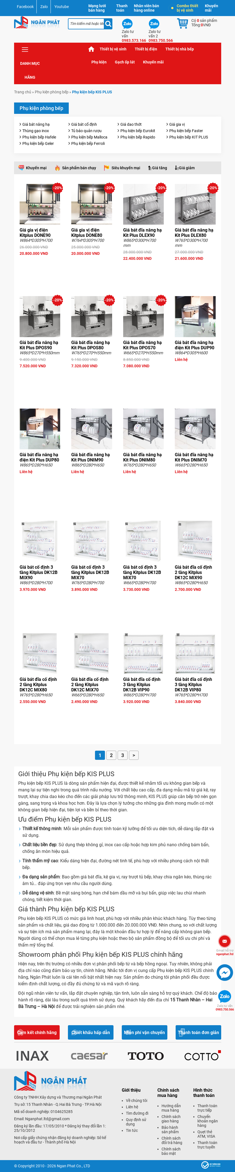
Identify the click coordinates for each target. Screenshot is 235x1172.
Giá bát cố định (84, 124)
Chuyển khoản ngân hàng (207, 1121)
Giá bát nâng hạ (36, 124)
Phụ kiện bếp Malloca (89, 137)
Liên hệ (132, 1107)
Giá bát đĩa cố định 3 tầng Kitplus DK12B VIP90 (141, 685)
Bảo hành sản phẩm (170, 1129)
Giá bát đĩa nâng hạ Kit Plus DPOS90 (39, 345)
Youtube (61, 6)
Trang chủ (91, 49)
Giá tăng (159, 168)
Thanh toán (122, 8)
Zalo (44, 6)
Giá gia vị (177, 124)
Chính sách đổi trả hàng (172, 1140)
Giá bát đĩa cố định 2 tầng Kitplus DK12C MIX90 (193, 572)
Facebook (25, 6)
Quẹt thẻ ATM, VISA (206, 1134)
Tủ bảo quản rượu (86, 131)
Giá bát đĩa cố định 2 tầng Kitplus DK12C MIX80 (38, 685)
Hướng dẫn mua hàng (171, 1108)
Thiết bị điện (146, 49)
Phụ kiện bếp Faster (186, 131)
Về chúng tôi (136, 1100)
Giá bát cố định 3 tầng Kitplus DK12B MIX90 (38, 572)
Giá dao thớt (131, 124)
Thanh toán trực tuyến (207, 1144)
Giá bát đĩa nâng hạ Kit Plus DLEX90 (142, 232)
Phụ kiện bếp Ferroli (88, 143)
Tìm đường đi (137, 1113)
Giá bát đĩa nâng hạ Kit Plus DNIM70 (194, 457)
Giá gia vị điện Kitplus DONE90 (35, 232)
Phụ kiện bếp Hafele (39, 137)
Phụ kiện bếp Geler (38, 143)
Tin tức (132, 1130)
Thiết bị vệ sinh (113, 49)
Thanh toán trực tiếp (207, 1108)
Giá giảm (187, 168)
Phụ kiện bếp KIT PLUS (188, 137)
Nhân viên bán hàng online (146, 8)
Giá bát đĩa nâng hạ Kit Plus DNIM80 (142, 457)
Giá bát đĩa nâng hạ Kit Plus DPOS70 (142, 345)
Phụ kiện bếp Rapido (137, 137)
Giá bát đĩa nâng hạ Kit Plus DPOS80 (90, 345)
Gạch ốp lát (125, 62)
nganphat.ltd (225, 952)
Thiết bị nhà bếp (179, 49)
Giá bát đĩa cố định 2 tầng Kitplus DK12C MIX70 (90, 685)
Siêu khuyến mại (126, 168)
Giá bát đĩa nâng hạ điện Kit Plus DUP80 (39, 457)
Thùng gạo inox (35, 131)
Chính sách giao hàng (171, 1118)
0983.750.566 (225, 1007)
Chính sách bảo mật (171, 1151)
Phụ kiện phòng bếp (51, 92)
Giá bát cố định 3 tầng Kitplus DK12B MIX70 (90, 572)
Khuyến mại (36, 168)
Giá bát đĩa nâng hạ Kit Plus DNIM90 (90, 457)
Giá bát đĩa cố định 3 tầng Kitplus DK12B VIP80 (193, 685)
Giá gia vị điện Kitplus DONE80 (86, 232)
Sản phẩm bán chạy (79, 168)
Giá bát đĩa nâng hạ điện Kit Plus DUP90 (194, 345)
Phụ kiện (99, 62)
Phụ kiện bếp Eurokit (137, 131)
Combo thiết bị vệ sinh (184, 8)
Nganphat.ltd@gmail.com (47, 1119)
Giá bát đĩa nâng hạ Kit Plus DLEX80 (194, 232)
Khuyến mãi (211, 8)
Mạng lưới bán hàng (97, 8)
